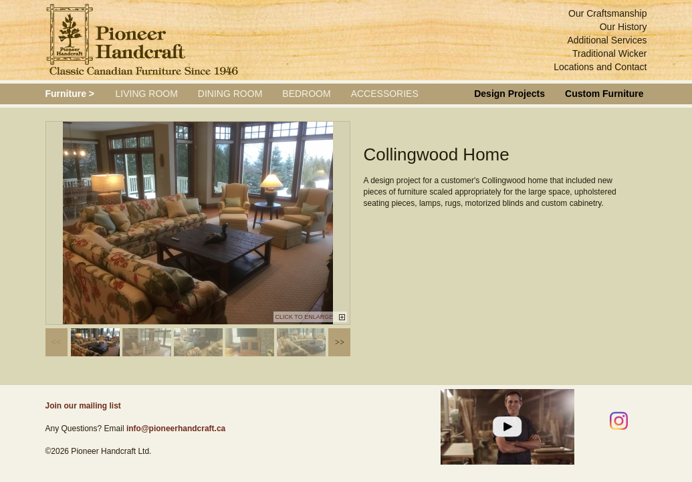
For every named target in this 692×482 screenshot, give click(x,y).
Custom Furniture (604, 93)
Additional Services (607, 40)
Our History (623, 26)
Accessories (385, 93)
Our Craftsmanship (607, 13)
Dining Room (230, 93)
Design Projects (509, 93)
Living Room (147, 93)
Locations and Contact (600, 67)
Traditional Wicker (609, 53)
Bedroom (306, 93)
